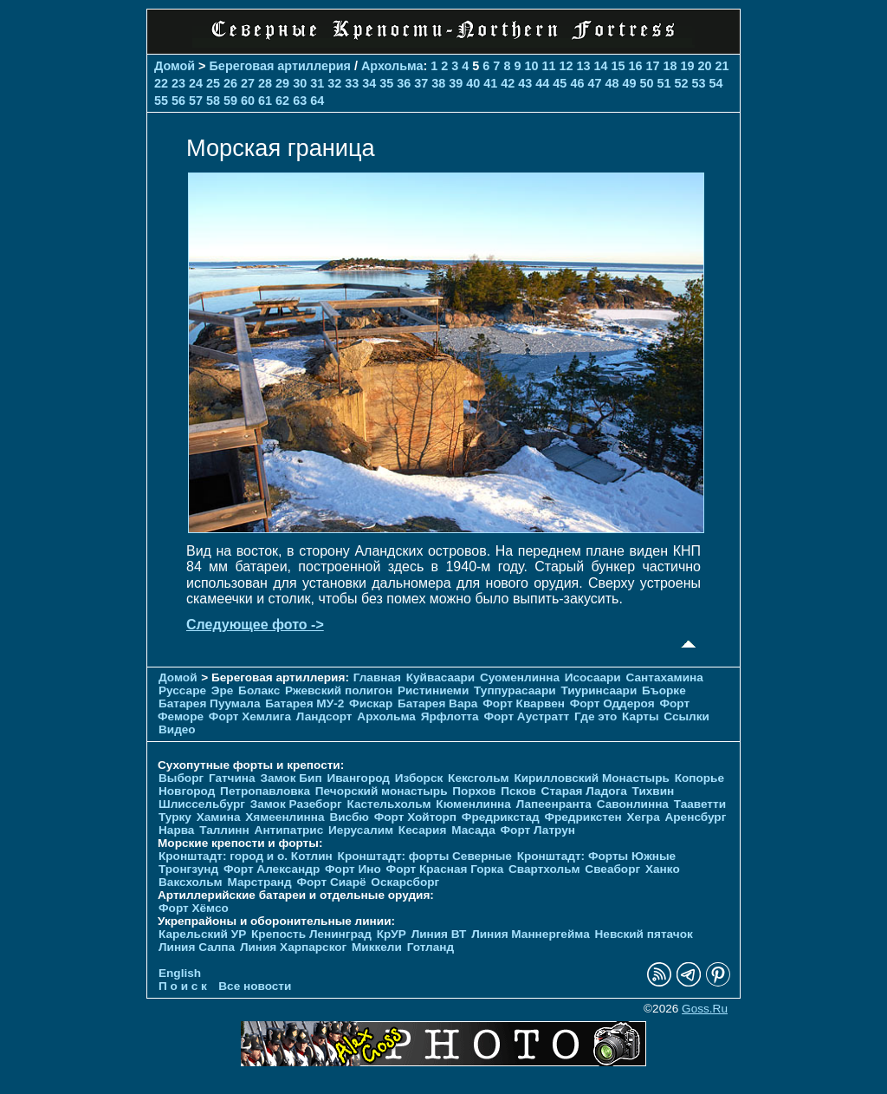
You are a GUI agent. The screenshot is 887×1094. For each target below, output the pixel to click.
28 (265, 83)
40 (473, 83)
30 (300, 83)
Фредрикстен (582, 817)
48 (611, 83)
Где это (595, 716)
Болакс (259, 690)
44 (542, 83)
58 (213, 100)
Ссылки (686, 716)
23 (178, 83)
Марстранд (259, 882)
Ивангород (358, 778)
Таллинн (224, 830)
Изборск (419, 778)
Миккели (377, 947)
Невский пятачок (644, 934)
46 (577, 83)
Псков (518, 791)
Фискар (370, 703)
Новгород (187, 791)
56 (178, 100)
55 (161, 100)
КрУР (391, 934)
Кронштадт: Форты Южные (597, 856)
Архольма (392, 66)
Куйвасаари (440, 677)
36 (404, 83)
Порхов (473, 791)
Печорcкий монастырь (381, 791)
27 (248, 83)
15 (618, 66)
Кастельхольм (389, 804)
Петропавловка (265, 791)
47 (594, 83)
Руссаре (182, 690)
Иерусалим (360, 830)
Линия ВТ (439, 934)
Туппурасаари (515, 690)
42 (508, 83)
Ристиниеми (433, 690)
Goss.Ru (705, 1008)
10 (531, 66)
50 (646, 83)
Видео (177, 729)
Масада (473, 830)
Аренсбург (695, 817)
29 (282, 83)
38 (438, 83)
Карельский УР (202, 934)
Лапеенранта (554, 804)
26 (230, 83)
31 (317, 83)
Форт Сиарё (331, 882)
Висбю (349, 817)
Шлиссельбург (202, 804)
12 (566, 66)
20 (705, 66)
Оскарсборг (405, 882)
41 (490, 83)
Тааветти (700, 804)
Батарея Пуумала (209, 703)
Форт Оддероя (612, 703)
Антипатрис (289, 830)
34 (369, 83)
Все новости (254, 986)
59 (230, 100)
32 (334, 83)
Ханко (662, 869)
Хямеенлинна (284, 817)
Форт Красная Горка (445, 869)
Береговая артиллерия (280, 66)
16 (636, 66)
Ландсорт (324, 716)
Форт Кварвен (523, 703)
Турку (175, 817)
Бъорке (664, 690)
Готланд (431, 947)
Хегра (643, 817)
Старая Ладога (584, 791)
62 (282, 100)
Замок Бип (290, 778)
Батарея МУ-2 (304, 703)
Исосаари (593, 677)
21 (722, 66)
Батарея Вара (437, 703)
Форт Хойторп (415, 817)
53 (698, 83)
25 (213, 83)
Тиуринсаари (598, 690)
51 (663, 83)
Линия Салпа (197, 947)
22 (161, 83)
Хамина (219, 817)
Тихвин (653, 791)
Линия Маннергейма (530, 934)
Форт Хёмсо (194, 908)
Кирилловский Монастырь (591, 778)
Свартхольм (544, 869)
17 (653, 66)
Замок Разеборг (296, 804)
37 (421, 83)
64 (317, 100)
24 (196, 83)
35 (386, 83)
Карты (640, 716)
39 (456, 83)
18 (670, 66)
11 (548, 66)
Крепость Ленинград (311, 934)
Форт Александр (271, 869)
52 (681, 83)
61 (265, 100)
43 (525, 83)
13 (583, 66)
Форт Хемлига (250, 716)
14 (600, 66)
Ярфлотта (450, 716)
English (180, 973)
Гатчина (232, 778)
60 (248, 100)
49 (629, 83)
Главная (377, 677)
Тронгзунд (188, 869)
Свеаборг (612, 869)
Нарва (176, 830)
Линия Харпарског (293, 947)
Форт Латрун (538, 830)
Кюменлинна (473, 804)
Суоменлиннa (520, 677)
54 (716, 83)
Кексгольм (478, 778)
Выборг (181, 778)
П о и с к (183, 986)
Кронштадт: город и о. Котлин (246, 856)
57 (196, 100)
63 (300, 100)
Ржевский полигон (338, 690)
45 (560, 83)
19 (688, 66)
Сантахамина (664, 677)
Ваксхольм (191, 882)
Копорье (699, 778)
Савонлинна (633, 804)
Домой (174, 66)
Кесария (422, 830)
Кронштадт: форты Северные (425, 856)
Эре (222, 690)
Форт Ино (353, 869)
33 (352, 83)
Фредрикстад (501, 817)
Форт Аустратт (526, 716)
